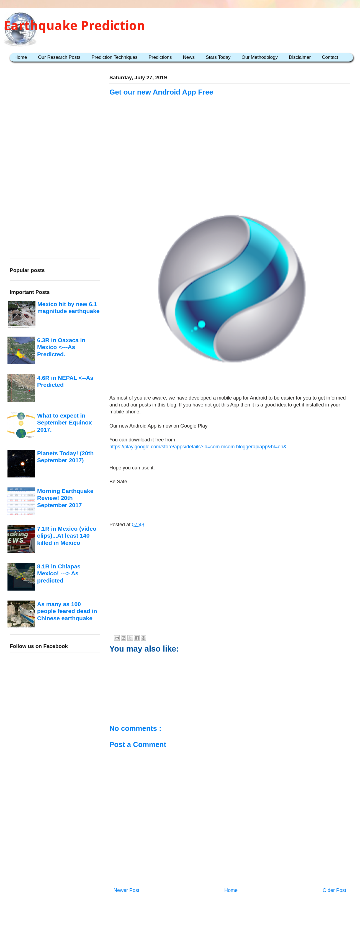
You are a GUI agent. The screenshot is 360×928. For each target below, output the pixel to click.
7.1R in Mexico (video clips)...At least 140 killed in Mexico (66, 535)
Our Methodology (260, 57)
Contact (330, 57)
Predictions (160, 57)
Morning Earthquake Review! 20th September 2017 (65, 498)
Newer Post (126, 890)
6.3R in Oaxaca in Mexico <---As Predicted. (61, 347)
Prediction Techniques (114, 57)
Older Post (334, 890)
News (189, 57)
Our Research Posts (59, 57)
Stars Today (218, 57)
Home (20, 57)
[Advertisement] (230, 157)
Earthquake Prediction (74, 25)
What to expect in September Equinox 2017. (64, 422)
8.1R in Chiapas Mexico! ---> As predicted (59, 573)
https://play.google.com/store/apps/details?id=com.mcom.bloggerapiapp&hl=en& (198, 446)
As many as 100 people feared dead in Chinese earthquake (67, 611)
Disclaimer (300, 57)
